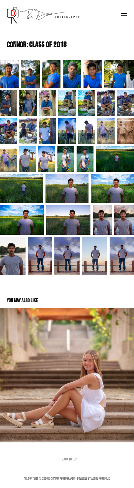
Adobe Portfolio (100, 478)
